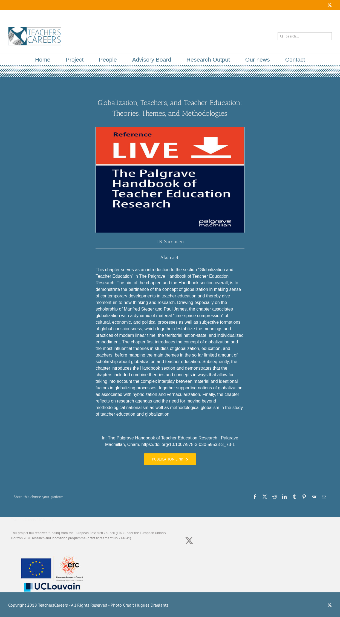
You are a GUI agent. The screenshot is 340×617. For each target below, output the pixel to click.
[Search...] (305, 36)
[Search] (282, 36)
